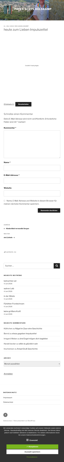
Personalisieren (32, 457)
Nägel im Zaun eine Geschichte (28, 328)
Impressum (7, 398)
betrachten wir (10, 281)
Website (8, 188)
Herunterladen (23, 104)
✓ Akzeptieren (32, 447)
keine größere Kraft (12, 311)
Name (7, 162)
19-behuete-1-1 (9, 104)
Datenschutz (8, 402)
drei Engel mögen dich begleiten (34, 339)
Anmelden (8, 374)
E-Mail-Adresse (12, 175)
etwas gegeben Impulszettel (24, 333)
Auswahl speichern (32, 452)
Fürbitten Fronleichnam (14, 304)
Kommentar (10, 128)
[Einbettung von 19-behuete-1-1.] (32, 65)
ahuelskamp (23, 26)
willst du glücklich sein (28, 344)
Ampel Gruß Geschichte (27, 349)
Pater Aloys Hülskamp (33, 9)
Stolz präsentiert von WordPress (24, 421)
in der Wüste (9, 296)
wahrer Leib (9, 288)
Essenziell (32, 440)
